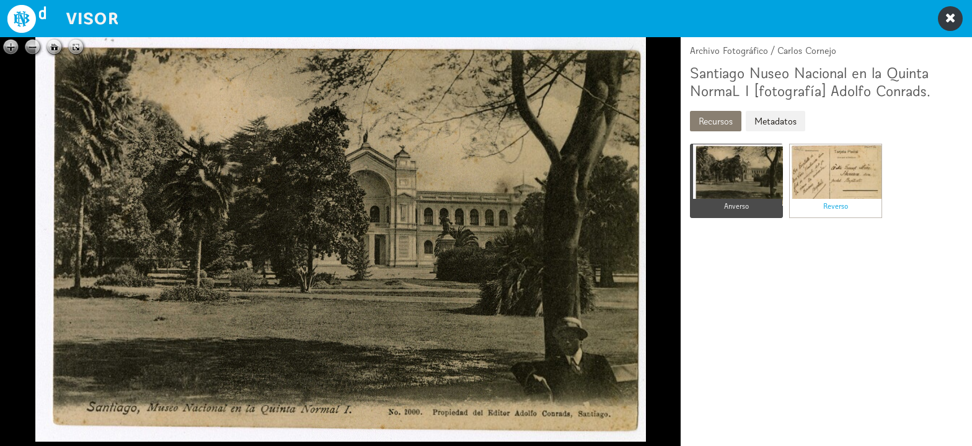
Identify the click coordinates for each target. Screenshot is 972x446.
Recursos (716, 121)
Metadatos (775, 121)
